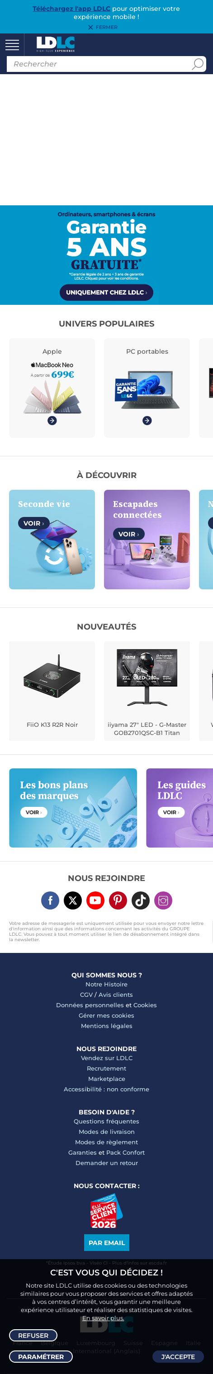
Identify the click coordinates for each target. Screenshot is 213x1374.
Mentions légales (107, 1025)
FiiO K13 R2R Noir (52, 724)
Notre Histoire (106, 984)
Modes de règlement (106, 1142)
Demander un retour (107, 1162)
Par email (107, 1243)
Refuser (33, 1335)
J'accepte (178, 1357)
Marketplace (106, 1078)
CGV (86, 994)
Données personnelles (90, 1005)
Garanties (82, 1152)
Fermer (107, 27)
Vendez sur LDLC (107, 1057)
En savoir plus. (103, 1318)
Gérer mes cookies (106, 1015)
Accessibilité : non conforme (106, 1089)
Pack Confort (125, 1152)
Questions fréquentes (106, 1121)
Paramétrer (41, 1357)
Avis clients (116, 994)
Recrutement (106, 1068)
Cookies (145, 1005)
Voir (34, 523)
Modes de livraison (107, 1131)
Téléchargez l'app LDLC (71, 9)
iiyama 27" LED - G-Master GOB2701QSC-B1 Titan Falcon (147, 730)
